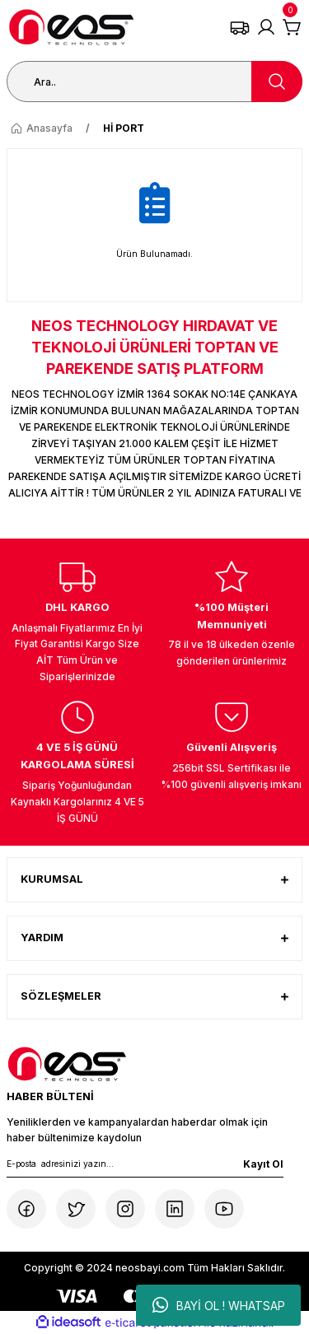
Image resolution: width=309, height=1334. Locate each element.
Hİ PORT (123, 128)
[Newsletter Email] (145, 1167)
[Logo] (72, 27)
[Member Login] (266, 27)
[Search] (154, 81)
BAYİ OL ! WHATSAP (218, 1305)
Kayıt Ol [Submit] (263, 1164)
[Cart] (292, 27)
